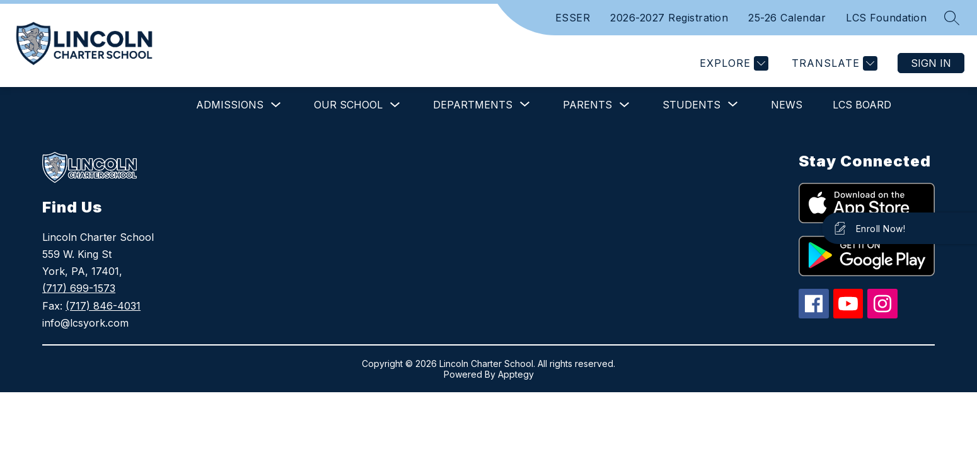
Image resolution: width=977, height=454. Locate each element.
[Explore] (732, 63)
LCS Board (862, 104)
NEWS (786, 104)
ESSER (573, 17)
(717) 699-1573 (78, 288)
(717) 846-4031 (103, 306)
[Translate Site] (833, 63)
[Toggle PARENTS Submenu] (624, 105)
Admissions (229, 104)
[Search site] (951, 17)
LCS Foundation (886, 17)
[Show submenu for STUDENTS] (691, 104)
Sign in (931, 63)
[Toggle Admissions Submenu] (276, 105)
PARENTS (587, 104)
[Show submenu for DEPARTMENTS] (472, 104)
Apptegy (516, 374)
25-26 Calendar (787, 17)
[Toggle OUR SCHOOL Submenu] (395, 105)
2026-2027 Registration (669, 17)
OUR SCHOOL (348, 104)
